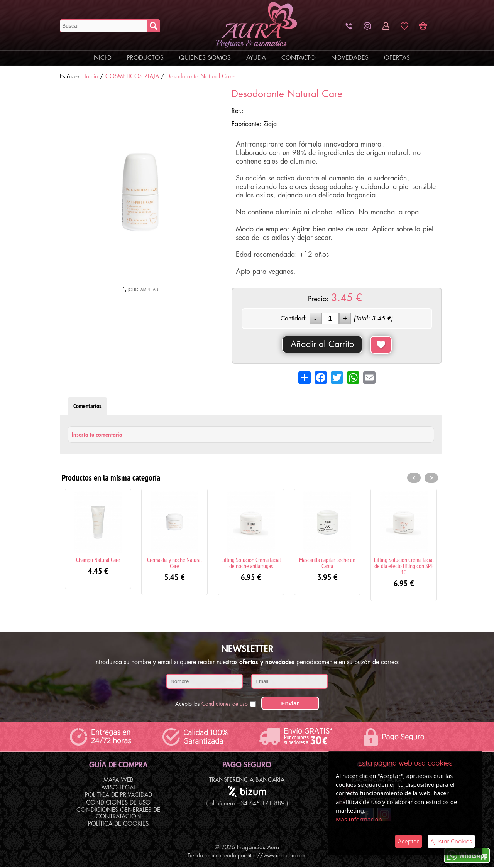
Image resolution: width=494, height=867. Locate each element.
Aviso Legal (118, 788)
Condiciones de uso (224, 704)
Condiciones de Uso (118, 803)
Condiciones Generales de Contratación (118, 813)
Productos (145, 58)
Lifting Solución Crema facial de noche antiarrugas (251, 563)
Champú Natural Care (98, 559)
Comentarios (87, 406)
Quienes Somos (205, 58)
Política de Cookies (118, 824)
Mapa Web (118, 780)
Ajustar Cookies (451, 841)
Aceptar (408, 841)
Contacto (298, 58)
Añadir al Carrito (322, 344)
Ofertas (397, 58)
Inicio (102, 58)
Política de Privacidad (118, 795)
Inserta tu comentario (97, 434)
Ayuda (256, 58)
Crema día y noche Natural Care (174, 563)
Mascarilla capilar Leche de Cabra (327, 563)
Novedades (350, 58)
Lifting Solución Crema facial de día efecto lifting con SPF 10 (404, 566)
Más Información (359, 819)
